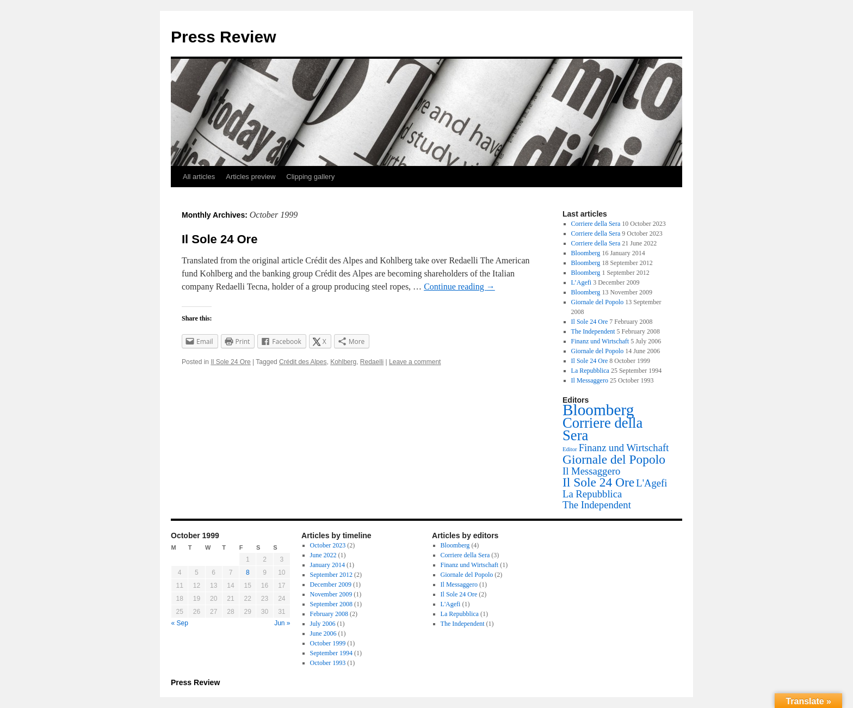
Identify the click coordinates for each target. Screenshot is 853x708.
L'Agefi (451, 604)
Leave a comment (415, 362)
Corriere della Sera (596, 223)
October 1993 (328, 663)
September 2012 (331, 574)
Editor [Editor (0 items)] (570, 449)
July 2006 (323, 623)
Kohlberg (343, 362)
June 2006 (323, 633)
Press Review (223, 37)
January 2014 (327, 565)
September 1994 (331, 653)
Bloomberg (586, 253)
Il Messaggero (589, 380)
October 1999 (328, 643)
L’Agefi (581, 282)
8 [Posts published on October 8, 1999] (248, 572)
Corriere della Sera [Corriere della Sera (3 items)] (602, 429)
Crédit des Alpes (302, 362)
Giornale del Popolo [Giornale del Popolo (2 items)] (614, 459)
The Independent (593, 331)
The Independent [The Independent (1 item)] (597, 504)
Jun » (282, 623)
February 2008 (329, 614)
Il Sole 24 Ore (219, 239)
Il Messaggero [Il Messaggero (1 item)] (591, 471)
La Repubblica (590, 370)
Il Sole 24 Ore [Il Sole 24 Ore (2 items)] (598, 482)
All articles (199, 177)
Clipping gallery (310, 177)
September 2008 (331, 604)
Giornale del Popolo (597, 302)
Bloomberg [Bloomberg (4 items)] (598, 409)
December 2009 (330, 584)
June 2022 (323, 555)
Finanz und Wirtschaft (600, 341)
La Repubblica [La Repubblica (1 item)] (592, 494)
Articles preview (250, 177)
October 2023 (328, 545)
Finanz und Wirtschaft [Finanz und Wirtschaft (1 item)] (624, 447)
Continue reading (459, 286)
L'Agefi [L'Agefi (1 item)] (651, 483)
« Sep (179, 623)
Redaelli (372, 362)
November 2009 (331, 594)
